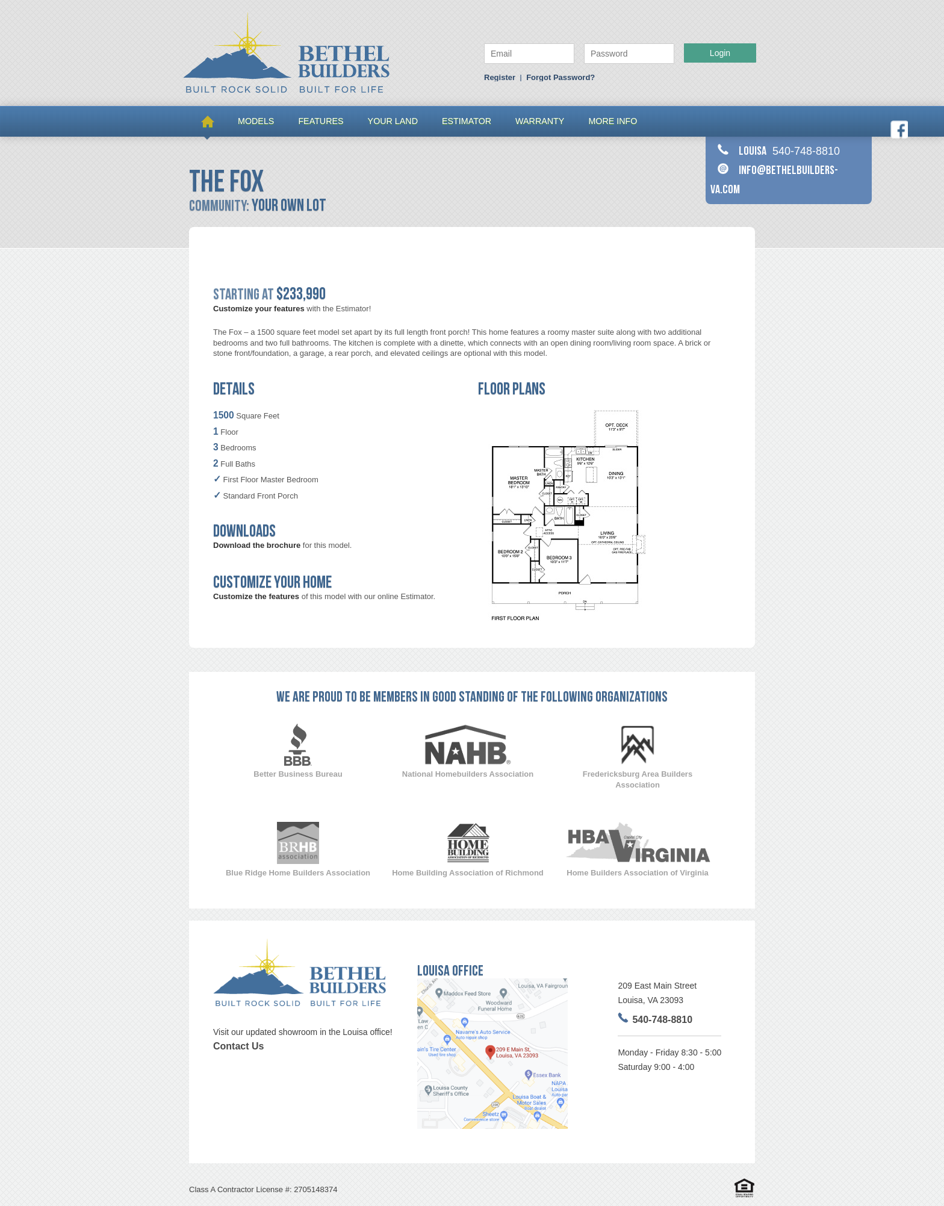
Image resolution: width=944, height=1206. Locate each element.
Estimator (466, 121)
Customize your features (259, 308)
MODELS (256, 121)
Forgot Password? (560, 77)
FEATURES (320, 121)
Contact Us (238, 1046)
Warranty (539, 121)
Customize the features (256, 596)
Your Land (393, 121)
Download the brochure (256, 545)
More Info (612, 121)
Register (499, 77)
